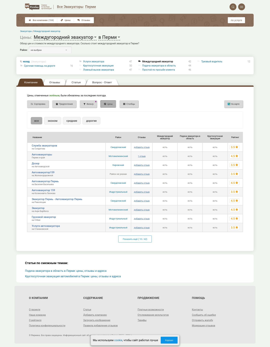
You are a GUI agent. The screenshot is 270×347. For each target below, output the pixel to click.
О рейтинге (35, 320)
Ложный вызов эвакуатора (98, 70)
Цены (66, 20)
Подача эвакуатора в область (159, 65)
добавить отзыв (142, 147)
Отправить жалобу (202, 320)
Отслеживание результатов (153, 315)
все (36, 120)
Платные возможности (151, 309)
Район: (24, 50)
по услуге (236, 20)
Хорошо (169, 340)
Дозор (35, 163)
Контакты (197, 309)
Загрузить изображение (96, 320)
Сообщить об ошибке (204, 315)
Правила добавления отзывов (100, 325)
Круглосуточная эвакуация (98, 65)
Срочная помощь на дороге (39, 66)
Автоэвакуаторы (42, 154)
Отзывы (83, 20)
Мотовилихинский (118, 156)
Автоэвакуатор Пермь (45, 181)
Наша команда (37, 315)
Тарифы (142, 320)
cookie (118, 340)
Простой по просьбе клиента (158, 70)
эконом (52, 120)
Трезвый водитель (211, 61)
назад (34, 61)
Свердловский (118, 147)
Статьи (87, 309)
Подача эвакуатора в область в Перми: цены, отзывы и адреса (65, 270)
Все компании (41, 20)
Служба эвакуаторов (44, 145)
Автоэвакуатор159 (43, 172)
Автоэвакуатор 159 (43, 190)
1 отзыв (142, 156)
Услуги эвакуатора (93, 61)
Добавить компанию (95, 315)
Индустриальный (118, 192)
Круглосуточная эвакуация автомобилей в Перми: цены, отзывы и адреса (73, 276)
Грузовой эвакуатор (44, 217)
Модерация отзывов (203, 325)
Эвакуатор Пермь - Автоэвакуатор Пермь (57, 199)
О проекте (34, 309)
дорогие (91, 120)
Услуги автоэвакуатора (46, 225)
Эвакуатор (38, 208)
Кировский (118, 165)
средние (71, 120)
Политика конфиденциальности (47, 325)
